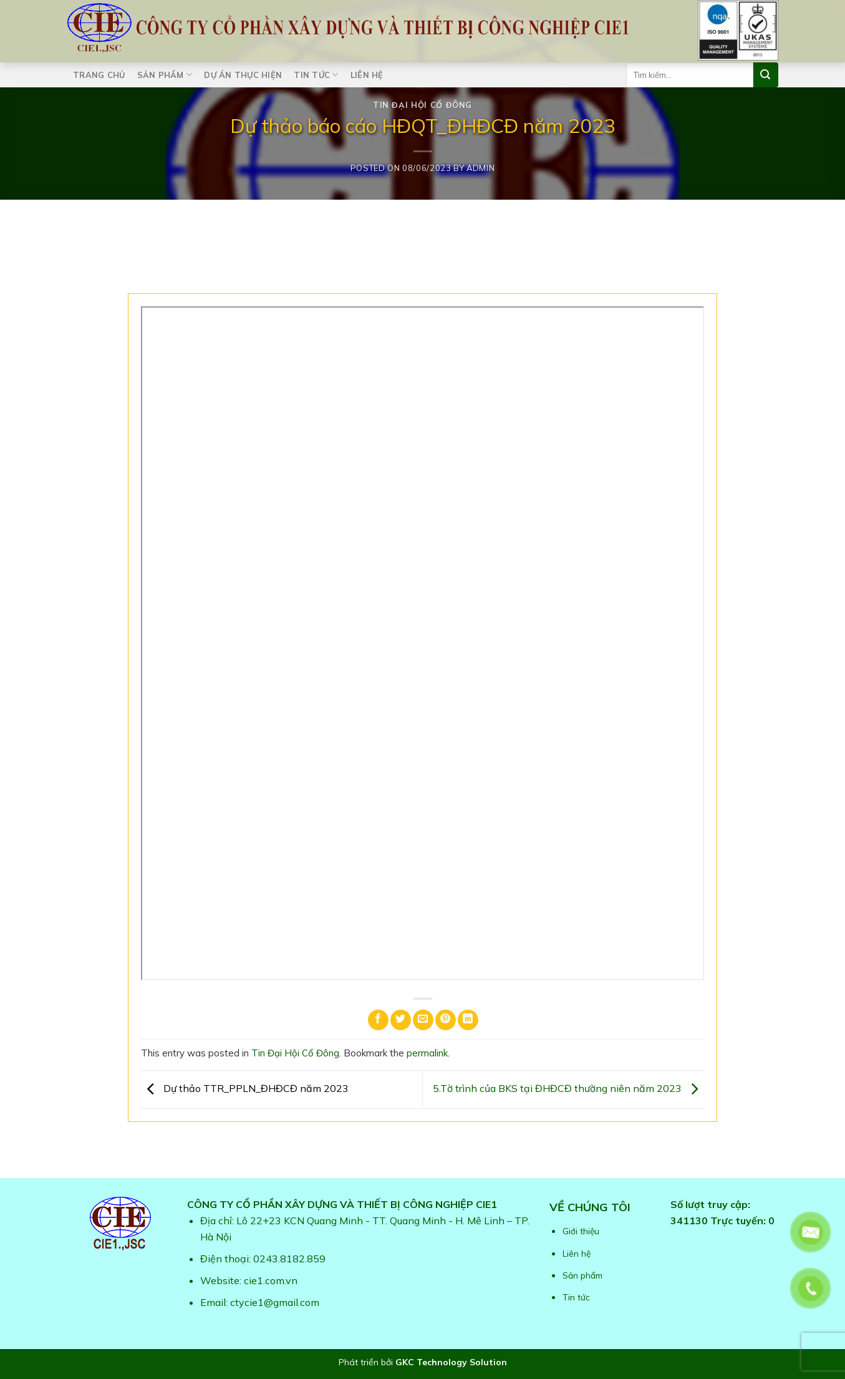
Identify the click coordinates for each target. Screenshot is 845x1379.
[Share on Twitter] (400, 1020)
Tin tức (316, 74)
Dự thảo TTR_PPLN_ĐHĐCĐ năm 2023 (245, 1088)
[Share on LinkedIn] (468, 1020)
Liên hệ (367, 75)
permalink (427, 1053)
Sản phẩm (165, 74)
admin (480, 168)
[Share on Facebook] (378, 1020)
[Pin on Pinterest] (445, 1020)
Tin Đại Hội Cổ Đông (422, 105)
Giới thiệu (581, 1231)
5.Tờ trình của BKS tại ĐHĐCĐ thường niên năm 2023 (568, 1088)
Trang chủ (99, 75)
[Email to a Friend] (423, 1020)
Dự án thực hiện (243, 75)
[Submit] (765, 74)
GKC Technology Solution (451, 1362)
